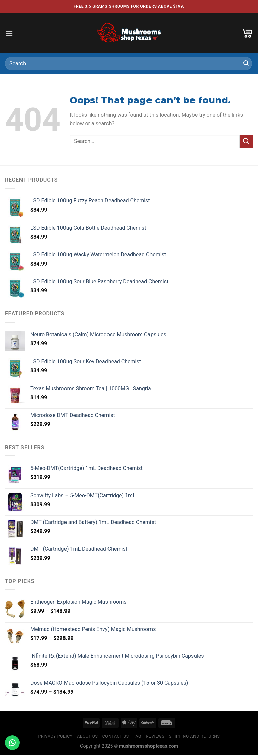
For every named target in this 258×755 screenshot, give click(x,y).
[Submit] (246, 63)
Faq (137, 736)
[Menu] (9, 33)
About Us (87, 736)
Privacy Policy (55, 736)
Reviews (155, 736)
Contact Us (115, 736)
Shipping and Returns (194, 736)
